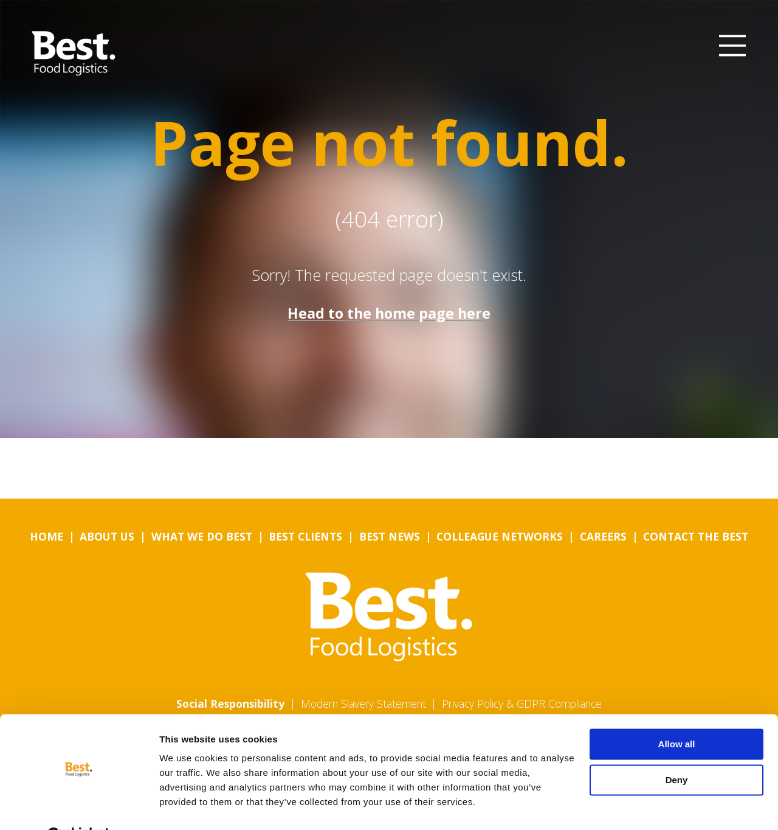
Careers (603, 536)
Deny (677, 750)
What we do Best (201, 536)
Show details (187, 806)
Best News (389, 536)
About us (107, 536)
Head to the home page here (389, 313)
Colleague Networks (499, 536)
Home (46, 536)
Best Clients (305, 536)
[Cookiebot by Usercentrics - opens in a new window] (79, 806)
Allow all (676, 715)
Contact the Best (695, 536)
